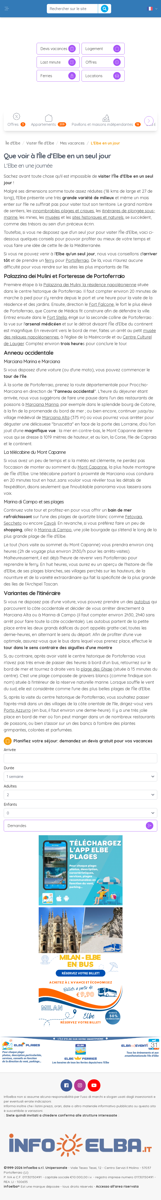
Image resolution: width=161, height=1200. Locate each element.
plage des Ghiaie (96, 669)
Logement (103, 48)
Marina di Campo (55, 529)
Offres (103, 62)
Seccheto (13, 523)
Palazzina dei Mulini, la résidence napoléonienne (89, 284)
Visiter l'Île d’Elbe (40, 143)
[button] (7, 8)
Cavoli (50, 523)
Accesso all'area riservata (117, 1186)
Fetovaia (133, 516)
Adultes (10, 786)
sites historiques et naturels (97, 217)
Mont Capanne (92, 467)
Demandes (80, 825)
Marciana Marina (41, 404)
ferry (49, 260)
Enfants (10, 804)
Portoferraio (77, 260)
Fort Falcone (101, 304)
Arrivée (10, 749)
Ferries (58, 76)
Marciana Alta (55, 417)
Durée (9, 768)
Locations (103, 76)
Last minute (58, 62)
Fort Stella (57, 317)
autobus (142, 601)
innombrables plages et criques (63, 210)
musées (52, 217)
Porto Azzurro (17, 710)
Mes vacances (72, 143)
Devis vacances (58, 48)
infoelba (11, 1186)
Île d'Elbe (13, 143)
